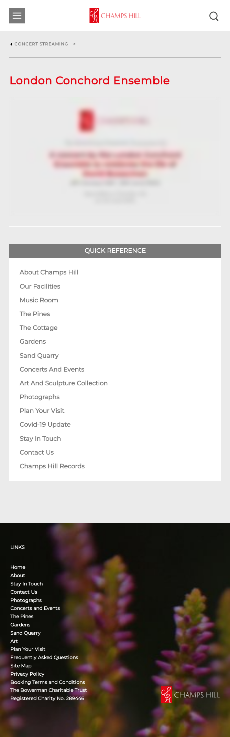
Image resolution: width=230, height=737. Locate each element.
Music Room (39, 300)
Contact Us (37, 452)
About (17, 575)
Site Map (20, 666)
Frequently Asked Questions (44, 657)
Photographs (39, 397)
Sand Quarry (39, 356)
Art (14, 641)
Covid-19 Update (45, 424)
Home (17, 567)
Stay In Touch (40, 439)
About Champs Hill (49, 272)
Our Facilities (40, 286)
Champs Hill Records (52, 466)
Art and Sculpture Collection (64, 383)
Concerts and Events (52, 369)
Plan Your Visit (42, 411)
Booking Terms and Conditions (47, 682)
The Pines (35, 314)
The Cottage (38, 328)
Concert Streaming (41, 43)
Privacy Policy (27, 674)
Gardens (33, 341)
